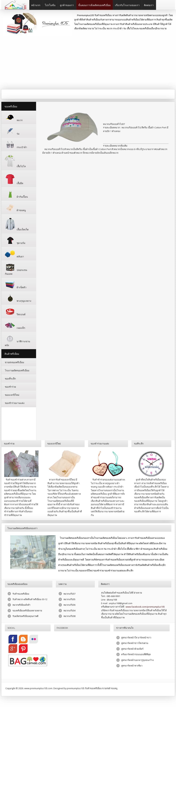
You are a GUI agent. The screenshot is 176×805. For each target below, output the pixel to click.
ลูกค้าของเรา (67, 5)
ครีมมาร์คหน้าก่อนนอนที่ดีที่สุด (136, 652)
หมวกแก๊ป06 (69, 603)
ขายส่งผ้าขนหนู (109, 686)
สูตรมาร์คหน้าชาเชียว (131, 664)
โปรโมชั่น (50, 5)
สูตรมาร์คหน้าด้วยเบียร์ (132, 647)
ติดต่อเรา (149, 5)
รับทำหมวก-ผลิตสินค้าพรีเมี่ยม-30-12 (29, 597)
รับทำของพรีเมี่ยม (20, 592)
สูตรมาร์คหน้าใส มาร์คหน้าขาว (136, 636)
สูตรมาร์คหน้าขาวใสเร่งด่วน (134, 641)
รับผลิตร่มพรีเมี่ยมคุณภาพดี (25, 614)
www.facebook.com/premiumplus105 (145, 605)
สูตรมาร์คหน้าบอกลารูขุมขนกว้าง (137, 658)
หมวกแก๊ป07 (69, 592)
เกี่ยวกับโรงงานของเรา (127, 5)
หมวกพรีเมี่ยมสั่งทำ (21, 603)
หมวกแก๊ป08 (69, 614)
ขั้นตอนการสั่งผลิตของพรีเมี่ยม (94, 5)
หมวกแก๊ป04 (69, 609)
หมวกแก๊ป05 (69, 597)
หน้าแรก (35, 5)
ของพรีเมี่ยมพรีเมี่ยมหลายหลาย (27, 609)
